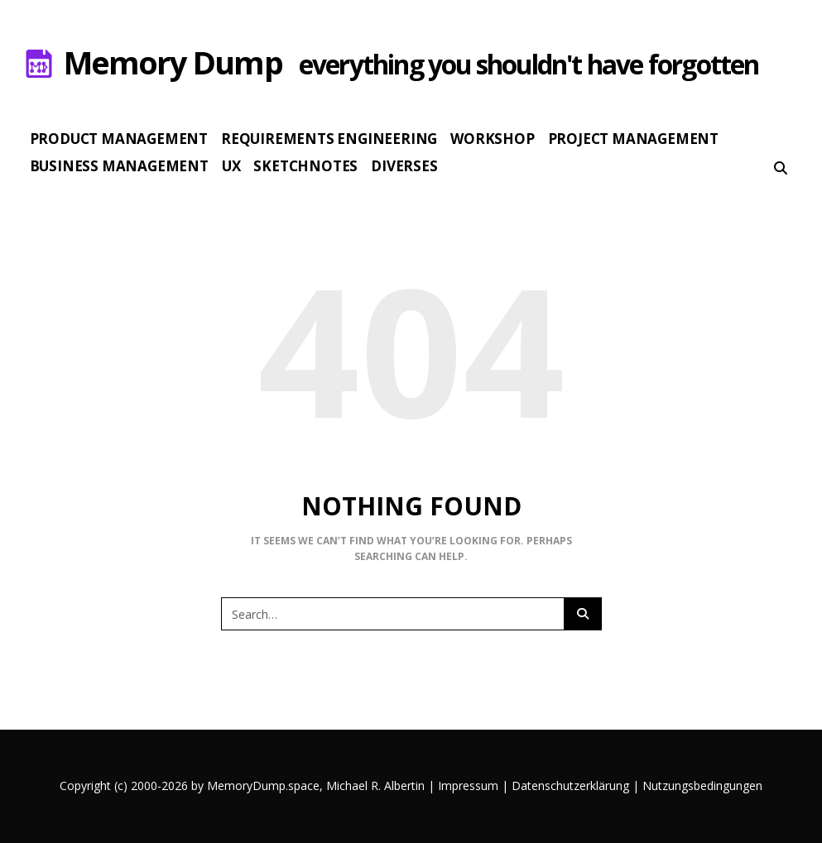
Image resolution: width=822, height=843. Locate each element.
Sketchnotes (305, 165)
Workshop (492, 138)
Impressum (468, 785)
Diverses (404, 165)
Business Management (119, 165)
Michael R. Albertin (377, 785)
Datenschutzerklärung (570, 785)
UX (231, 165)
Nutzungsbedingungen (702, 785)
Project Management (633, 138)
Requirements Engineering (329, 138)
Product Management (119, 138)
